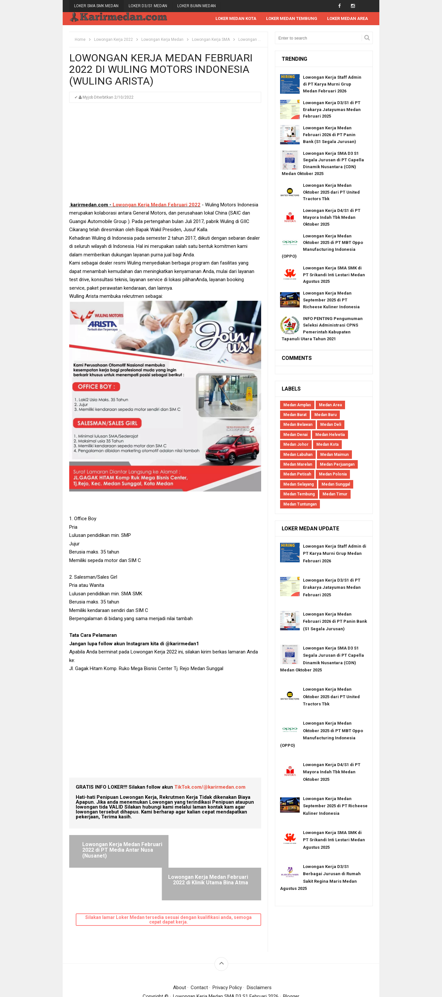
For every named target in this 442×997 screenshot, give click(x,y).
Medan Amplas (297, 405)
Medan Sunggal (336, 484)
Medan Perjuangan (337, 464)
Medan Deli (330, 425)
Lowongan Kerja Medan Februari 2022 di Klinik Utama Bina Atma (212, 850)
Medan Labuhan (297, 455)
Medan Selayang (298, 484)
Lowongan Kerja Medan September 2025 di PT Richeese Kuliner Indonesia (331, 300)
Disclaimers (259, 955)
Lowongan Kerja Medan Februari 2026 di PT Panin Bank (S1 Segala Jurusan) (329, 135)
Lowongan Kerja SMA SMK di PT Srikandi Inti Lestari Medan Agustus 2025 (334, 275)
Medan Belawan (297, 425)
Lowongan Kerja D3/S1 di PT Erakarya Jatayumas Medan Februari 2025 (332, 110)
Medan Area (330, 405)
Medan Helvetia (330, 435)
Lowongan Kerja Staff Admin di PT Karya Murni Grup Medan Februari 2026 (332, 84)
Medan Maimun (334, 455)
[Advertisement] (165, 155)
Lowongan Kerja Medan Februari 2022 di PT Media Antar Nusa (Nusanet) (114, 850)
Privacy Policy (227, 955)
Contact (199, 955)
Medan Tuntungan (300, 504)
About (179, 955)
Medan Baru (325, 415)
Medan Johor (295, 445)
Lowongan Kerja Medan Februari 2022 (156, 205)
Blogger (291, 964)
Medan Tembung (299, 494)
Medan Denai (295, 435)
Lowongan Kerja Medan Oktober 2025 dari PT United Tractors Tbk (331, 192)
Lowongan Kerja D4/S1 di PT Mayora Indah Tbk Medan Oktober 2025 (331, 218)
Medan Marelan (297, 464)
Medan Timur (335, 494)
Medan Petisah (297, 475)
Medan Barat (295, 415)
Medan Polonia (333, 475)
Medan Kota (327, 445)
